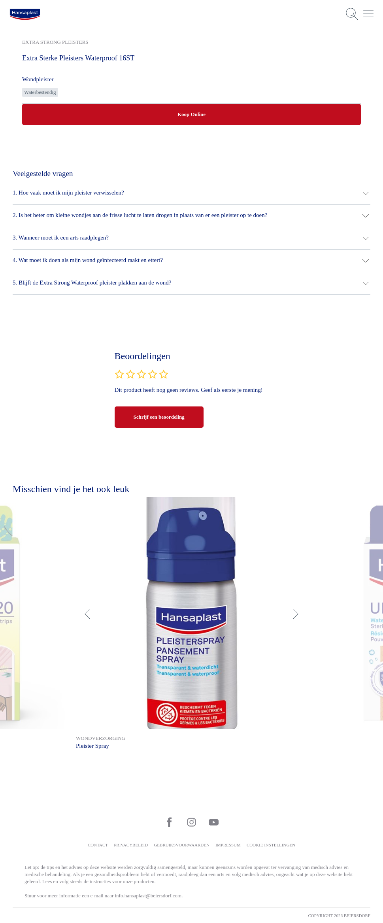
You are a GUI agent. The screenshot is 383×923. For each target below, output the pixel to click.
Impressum (228, 844)
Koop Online (191, 114)
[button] (191, 193)
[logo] (24, 14)
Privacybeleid (131, 844)
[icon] (169, 822)
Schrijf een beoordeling (159, 417)
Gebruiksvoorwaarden (181, 844)
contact (98, 844)
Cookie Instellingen (271, 844)
